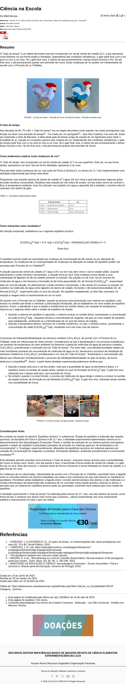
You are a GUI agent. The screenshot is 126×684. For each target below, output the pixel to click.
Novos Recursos (49, 663)
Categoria (5, 589)
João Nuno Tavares (13, 26)
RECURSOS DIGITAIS (20, 653)
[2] (79, 133)
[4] (26, 361)
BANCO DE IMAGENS (63, 653)
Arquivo (35, 663)
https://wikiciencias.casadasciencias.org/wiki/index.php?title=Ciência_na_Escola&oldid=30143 (62, 586)
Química (16, 589)
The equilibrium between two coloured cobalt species (38, 555)
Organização (77, 663)
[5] (13, 454)
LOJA (78, 656)
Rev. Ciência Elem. (46, 20)
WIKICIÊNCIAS (42, 653)
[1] (44, 133)
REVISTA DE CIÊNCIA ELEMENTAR (97, 653)
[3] (43, 265)
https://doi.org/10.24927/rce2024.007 (17, 29)
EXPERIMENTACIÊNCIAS (59, 656)
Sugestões (64, 663)
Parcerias (90, 663)
